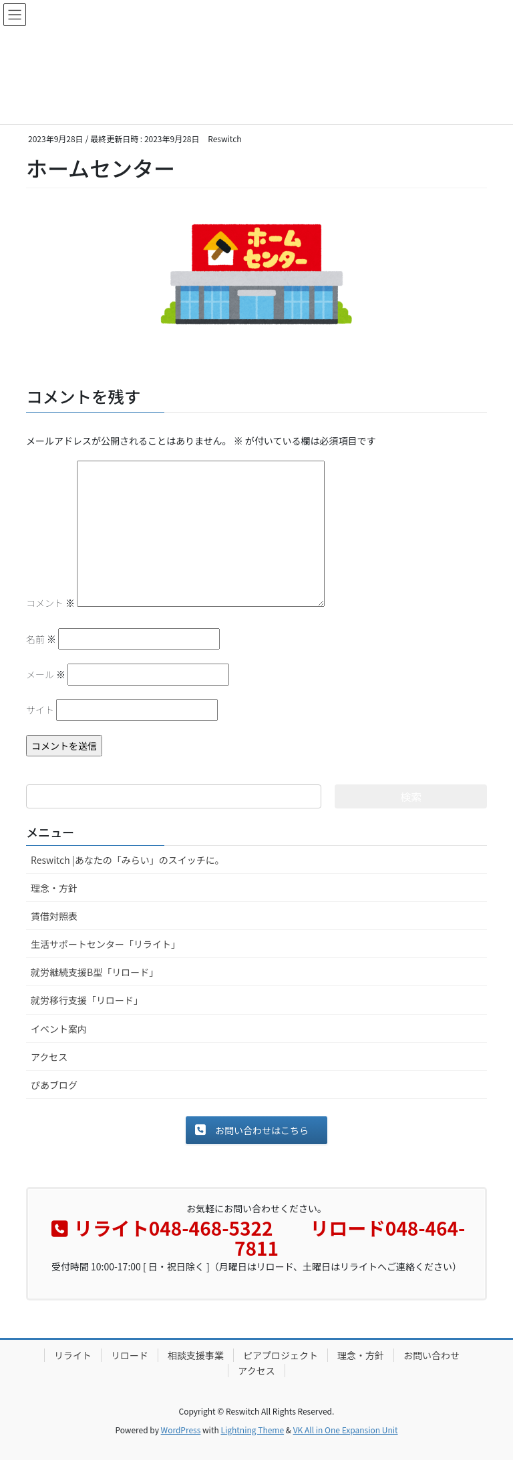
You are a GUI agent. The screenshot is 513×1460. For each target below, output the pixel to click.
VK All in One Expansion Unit (345, 1429)
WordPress (181, 1429)
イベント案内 (59, 1028)
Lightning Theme (252, 1429)
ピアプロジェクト (280, 1355)
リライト (73, 1355)
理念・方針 (54, 888)
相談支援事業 (196, 1355)
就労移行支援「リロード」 (87, 1000)
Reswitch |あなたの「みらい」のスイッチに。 (127, 860)
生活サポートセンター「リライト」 (105, 944)
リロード (129, 1355)
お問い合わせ (431, 1355)
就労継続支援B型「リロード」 (94, 972)
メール (45, 674)
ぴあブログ (54, 1084)
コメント (50, 603)
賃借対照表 (54, 916)
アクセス (49, 1056)
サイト (40, 709)
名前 (41, 639)
